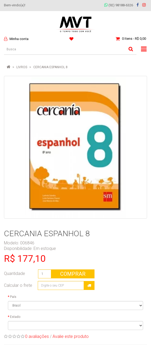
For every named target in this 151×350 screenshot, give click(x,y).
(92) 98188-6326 (118, 5)
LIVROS (21, 67)
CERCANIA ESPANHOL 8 (50, 67)
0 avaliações (37, 336)
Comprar (73, 274)
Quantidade (14, 273)
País (13, 297)
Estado (15, 317)
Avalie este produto (71, 336)
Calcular (89, 285)
